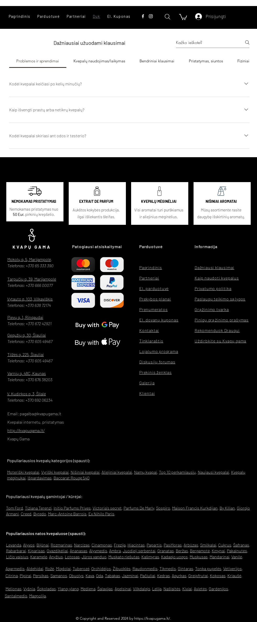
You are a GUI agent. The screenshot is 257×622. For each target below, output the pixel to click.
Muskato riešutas (124, 556)
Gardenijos (218, 588)
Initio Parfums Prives (72, 507)
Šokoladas (46, 588)
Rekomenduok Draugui (217, 330)
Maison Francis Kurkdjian (195, 507)
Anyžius (56, 556)
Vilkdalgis (141, 588)
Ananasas (78, 550)
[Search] (167, 17)
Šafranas (241, 544)
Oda (99, 575)
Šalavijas (105, 588)
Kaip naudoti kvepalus (217, 277)
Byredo (39, 513)
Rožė (49, 568)
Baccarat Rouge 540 (71, 477)
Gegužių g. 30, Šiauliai (26, 334)
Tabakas (112, 575)
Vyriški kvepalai (55, 472)
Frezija (120, 544)
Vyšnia (29, 588)
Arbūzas (191, 544)
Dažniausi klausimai (214, 267)
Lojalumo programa (158, 351)
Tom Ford (14, 507)
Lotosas (72, 556)
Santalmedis (16, 595)
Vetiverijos (232, 568)
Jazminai (130, 575)
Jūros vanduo (94, 556)
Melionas (14, 588)
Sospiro (163, 507)
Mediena (88, 588)
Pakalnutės (237, 550)
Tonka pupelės (208, 568)
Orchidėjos (101, 568)
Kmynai (218, 550)
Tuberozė (81, 568)
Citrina (12, 575)
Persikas (41, 575)
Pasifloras (173, 544)
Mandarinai (219, 556)
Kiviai (187, 588)
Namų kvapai (145, 472)
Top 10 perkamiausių (177, 472)
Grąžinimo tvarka (212, 309)
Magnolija (37, 595)
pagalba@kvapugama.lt (40, 413)
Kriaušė (234, 575)
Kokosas (218, 575)
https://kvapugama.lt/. (152, 618)
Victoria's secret (107, 507)
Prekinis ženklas (155, 372)
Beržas (182, 550)
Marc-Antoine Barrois (67, 513)
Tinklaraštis (151, 340)
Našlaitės (171, 588)
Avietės (200, 588)
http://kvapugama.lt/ (26, 430)
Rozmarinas (61, 544)
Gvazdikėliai (57, 550)
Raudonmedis (145, 568)
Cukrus (224, 544)
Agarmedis (15, 568)
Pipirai (25, 575)
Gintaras (185, 568)
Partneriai (149, 277)
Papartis (154, 544)
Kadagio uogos (174, 556)
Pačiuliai (147, 575)
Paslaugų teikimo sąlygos (220, 298)
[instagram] (150, 16)
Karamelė (38, 556)
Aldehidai (34, 568)
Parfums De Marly (139, 507)
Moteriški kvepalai (23, 472)
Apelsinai (123, 588)
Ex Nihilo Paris (101, 513)
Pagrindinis (150, 267)
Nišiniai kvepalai (85, 472)
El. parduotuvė (154, 288)
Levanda (13, 544)
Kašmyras (150, 556)
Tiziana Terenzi (38, 507)
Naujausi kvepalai (213, 472)
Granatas (165, 550)
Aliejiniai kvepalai (116, 472)
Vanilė (236, 556)
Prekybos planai (155, 298)
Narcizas (82, 544)
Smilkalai (208, 544)
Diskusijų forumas (157, 361)
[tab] (37, 61)
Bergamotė (200, 550)
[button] (48, 16)
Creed (26, 513)
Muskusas (199, 556)
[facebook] (143, 16)
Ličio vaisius (17, 556)
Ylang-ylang (68, 588)
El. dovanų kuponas (158, 319)
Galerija (146, 382)
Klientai (147, 393)
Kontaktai (149, 330)
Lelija (157, 588)
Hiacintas (136, 544)
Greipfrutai (198, 575)
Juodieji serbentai (139, 550)
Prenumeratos (153, 309)
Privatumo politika (213, 288)
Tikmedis (167, 568)
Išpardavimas (40, 477)
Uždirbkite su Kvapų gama (220, 340)
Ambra (115, 550)
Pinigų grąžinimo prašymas (222, 319)
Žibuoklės (122, 568)
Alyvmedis (98, 550)
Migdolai (63, 568)
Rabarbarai (16, 550)
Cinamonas (102, 544)
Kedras (163, 575)
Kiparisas (36, 550)
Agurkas (179, 575)
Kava (89, 575)
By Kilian (227, 507)
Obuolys (76, 575)
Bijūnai (42, 544)
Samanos (58, 575)
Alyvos (29, 544)
